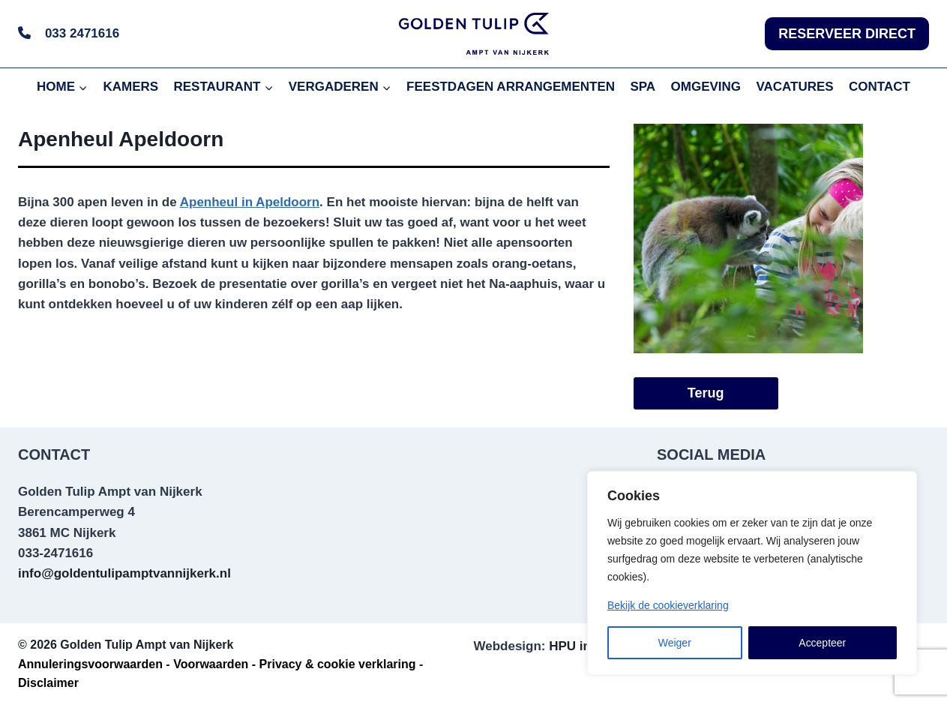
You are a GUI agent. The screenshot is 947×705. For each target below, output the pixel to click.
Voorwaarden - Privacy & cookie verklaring (294, 664)
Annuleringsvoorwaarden (90, 664)
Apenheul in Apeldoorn (249, 202)
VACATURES (794, 87)
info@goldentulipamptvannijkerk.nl (124, 573)
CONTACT (879, 87)
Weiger (674, 643)
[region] (752, 573)
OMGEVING (706, 87)
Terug (706, 393)
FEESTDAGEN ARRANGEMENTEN (510, 87)
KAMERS (130, 87)
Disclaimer (48, 682)
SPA (642, 87)
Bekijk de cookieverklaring (668, 605)
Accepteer (822, 643)
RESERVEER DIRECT (847, 33)
